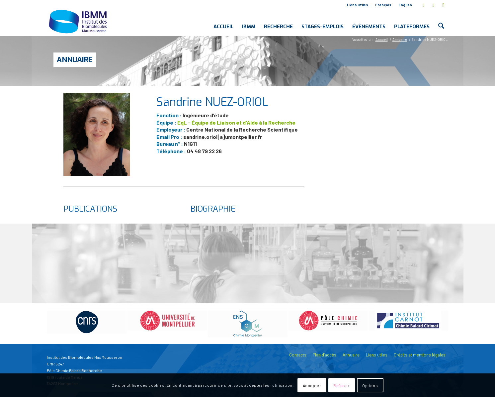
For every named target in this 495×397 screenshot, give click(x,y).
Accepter (312, 385)
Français (383, 5)
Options (370, 385)
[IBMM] (79, 21)
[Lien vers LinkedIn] (433, 5)
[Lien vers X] (423, 5)
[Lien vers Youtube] (444, 5)
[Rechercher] (441, 21)
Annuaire (75, 59)
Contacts (297, 354)
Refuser (341, 385)
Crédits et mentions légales (420, 354)
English (405, 5)
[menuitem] (358, 5)
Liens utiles (357, 5)
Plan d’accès (324, 354)
